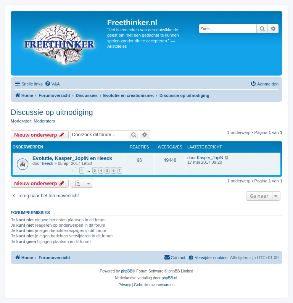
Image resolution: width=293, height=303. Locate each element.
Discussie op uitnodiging (52, 112)
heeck (47, 163)
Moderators (44, 121)
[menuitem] (52, 84)
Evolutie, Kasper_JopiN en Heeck (72, 158)
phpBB (126, 271)
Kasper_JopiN (210, 157)
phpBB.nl (169, 278)
